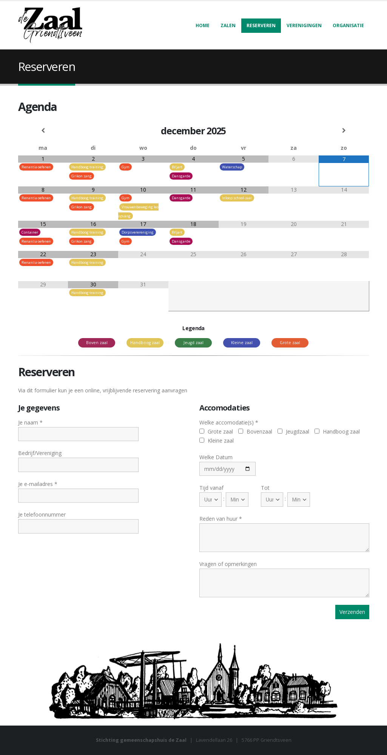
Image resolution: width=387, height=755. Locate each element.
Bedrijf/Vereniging (78, 458)
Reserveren (261, 25)
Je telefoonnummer (78, 520)
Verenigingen (304, 25)
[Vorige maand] (43, 130)
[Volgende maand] (344, 130)
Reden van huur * (284, 528)
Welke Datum (227, 463)
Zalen (228, 25)
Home (203, 25)
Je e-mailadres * (78, 489)
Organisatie (348, 25)
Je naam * (78, 428)
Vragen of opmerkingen (284, 573)
